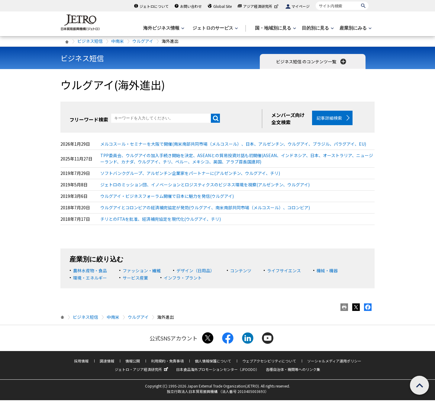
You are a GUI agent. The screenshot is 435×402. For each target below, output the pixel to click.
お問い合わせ (191, 6)
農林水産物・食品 (90, 272)
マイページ (301, 6)
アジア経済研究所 (261, 6)
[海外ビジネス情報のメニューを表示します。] (163, 28)
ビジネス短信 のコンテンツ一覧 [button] (311, 62)
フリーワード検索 (88, 119)
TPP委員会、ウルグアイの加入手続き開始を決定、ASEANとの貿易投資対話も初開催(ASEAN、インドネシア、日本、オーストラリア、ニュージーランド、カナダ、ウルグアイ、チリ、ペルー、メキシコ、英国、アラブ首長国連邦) (236, 160)
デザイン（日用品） (195, 272)
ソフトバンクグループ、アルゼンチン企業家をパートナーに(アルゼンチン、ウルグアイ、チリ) (190, 175)
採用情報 (81, 362)
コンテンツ (240, 272)
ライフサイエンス (284, 272)
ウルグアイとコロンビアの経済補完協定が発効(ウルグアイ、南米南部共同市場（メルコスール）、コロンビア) (205, 209)
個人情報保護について (213, 362)
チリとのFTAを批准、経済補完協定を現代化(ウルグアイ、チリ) (160, 221)
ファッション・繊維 (142, 272)
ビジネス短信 (90, 41)
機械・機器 (327, 272)
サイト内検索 (315, 1)
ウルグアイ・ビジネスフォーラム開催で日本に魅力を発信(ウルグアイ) (167, 198)
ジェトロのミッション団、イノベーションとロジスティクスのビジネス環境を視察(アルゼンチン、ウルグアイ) (205, 186)
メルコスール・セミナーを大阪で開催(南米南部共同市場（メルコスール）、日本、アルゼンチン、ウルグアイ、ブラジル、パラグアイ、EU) (233, 146)
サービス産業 (135, 280)
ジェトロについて (154, 6)
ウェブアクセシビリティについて (269, 362)
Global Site (222, 6)
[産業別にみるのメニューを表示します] (355, 28)
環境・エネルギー (90, 280)
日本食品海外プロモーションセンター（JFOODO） (217, 371)
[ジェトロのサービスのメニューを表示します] (214, 28)
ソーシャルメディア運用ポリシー (334, 362)
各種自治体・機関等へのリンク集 (293, 371)
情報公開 (132, 362)
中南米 (117, 41)
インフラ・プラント (183, 280)
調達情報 (107, 362)
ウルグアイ (142, 41)
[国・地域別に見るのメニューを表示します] (275, 28)
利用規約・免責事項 (167, 362)
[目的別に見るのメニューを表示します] (317, 28)
